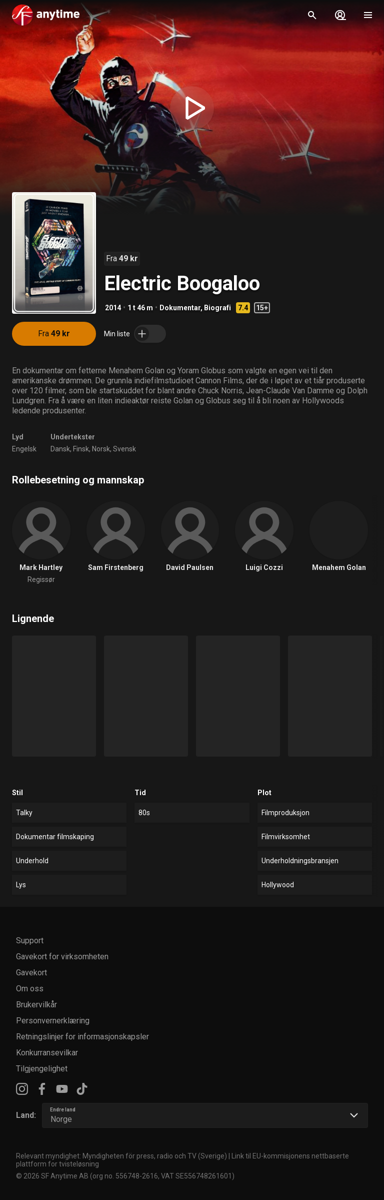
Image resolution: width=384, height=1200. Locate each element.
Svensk (124, 449)
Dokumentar (180, 308)
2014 (113, 308)
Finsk (81, 449)
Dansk (60, 449)
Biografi (217, 308)
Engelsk (24, 449)
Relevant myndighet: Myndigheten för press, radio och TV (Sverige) (121, 1156)
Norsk (101, 449)
